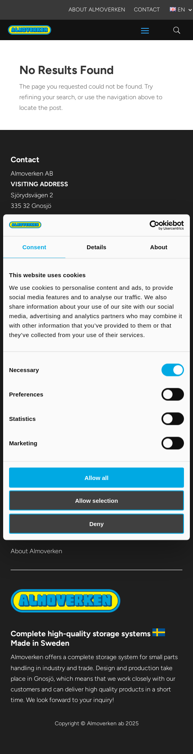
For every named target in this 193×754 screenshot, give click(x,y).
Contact (147, 10)
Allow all (97, 477)
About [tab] (158, 247)
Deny (96, 523)
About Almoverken (97, 10)
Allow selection (96, 500)
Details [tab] (96, 247)
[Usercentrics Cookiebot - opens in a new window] (149, 225)
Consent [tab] (34, 247)
